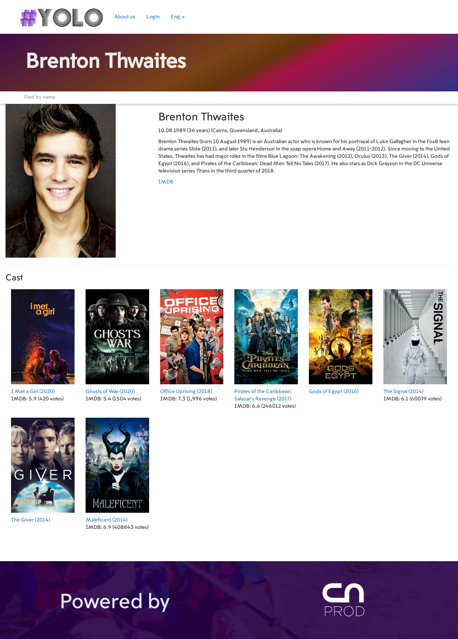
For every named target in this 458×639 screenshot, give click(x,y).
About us (124, 16)
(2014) (415, 340)
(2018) (192, 340)
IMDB (165, 182)
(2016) (340, 340)
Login (153, 16)
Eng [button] (178, 16)
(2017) (266, 344)
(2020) (43, 340)
